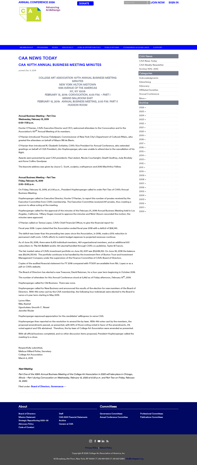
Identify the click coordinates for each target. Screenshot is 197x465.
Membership (26, 47)
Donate (84, 3)
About (23, 406)
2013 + (142, 159)
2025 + (142, 111)
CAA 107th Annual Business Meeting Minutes (60, 65)
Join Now (158, 2)
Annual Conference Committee (114, 417)
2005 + (142, 191)
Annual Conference (149, 93)
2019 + (142, 135)
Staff (61, 413)
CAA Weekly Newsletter (151, 64)
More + (142, 98)
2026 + (142, 107)
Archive (62, 420)
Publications (112, 47)
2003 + (142, 199)
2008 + (142, 179)
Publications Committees (151, 417)
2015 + (142, 151)
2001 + (142, 207)
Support (157, 47)
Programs (42, 47)
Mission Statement (27, 417)
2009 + (142, 175)
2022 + (142, 123)
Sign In (173, 2)
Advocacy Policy (26, 424)
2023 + (142, 119)
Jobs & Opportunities (89, 47)
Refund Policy (106, 447)
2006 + (142, 187)
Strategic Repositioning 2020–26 (33, 420)
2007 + (142, 183)
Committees (108, 406)
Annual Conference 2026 (37, 2)
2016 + (142, 147)
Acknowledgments (148, 77)
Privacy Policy (91, 447)
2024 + (142, 115)
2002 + (142, 203)
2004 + (142, 195)
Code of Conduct (26, 427)
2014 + (142, 155)
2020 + (142, 131)
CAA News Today (38, 58)
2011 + (142, 167)
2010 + (142, 171)
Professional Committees (151, 413)
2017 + (142, 143)
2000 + (142, 211)
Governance (57, 386)
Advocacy (67, 47)
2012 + (142, 163)
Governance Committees (111, 413)
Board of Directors (40, 386)
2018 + (142, 139)
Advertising (145, 81)
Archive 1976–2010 (148, 68)
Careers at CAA (66, 424)
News (55, 47)
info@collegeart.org (134, 458)
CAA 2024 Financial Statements (73, 417)
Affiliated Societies (148, 89)
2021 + (142, 127)
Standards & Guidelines (136, 47)
